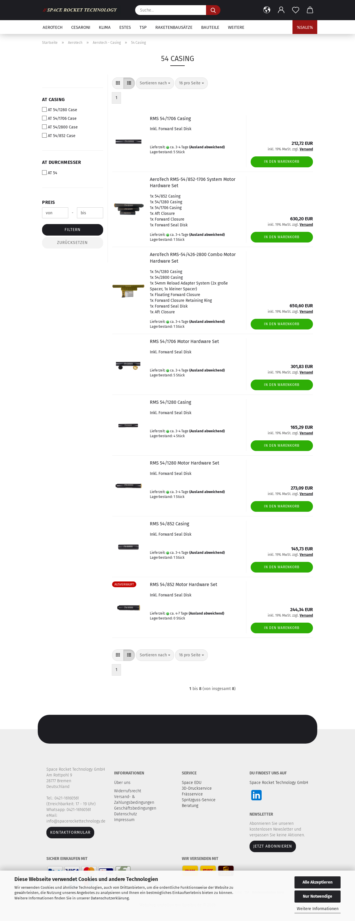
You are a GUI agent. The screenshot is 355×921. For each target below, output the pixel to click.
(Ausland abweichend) (207, 147)
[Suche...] (213, 10)
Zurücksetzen (72, 242)
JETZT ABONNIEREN (272, 846)
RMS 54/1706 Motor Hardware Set (184, 341)
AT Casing (53, 99)
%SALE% (305, 27)
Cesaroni (80, 27)
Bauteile (210, 27)
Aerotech (53, 27)
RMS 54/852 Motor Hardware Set (183, 584)
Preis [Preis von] (48, 202)
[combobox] (155, 83)
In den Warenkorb (281, 162)
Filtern (73, 229)
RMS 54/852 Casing (169, 523)
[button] (267, 10)
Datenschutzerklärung (110, 898)
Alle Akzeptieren (318, 882)
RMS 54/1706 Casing (170, 118)
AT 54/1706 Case (59, 118)
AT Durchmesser (61, 162)
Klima (105, 27)
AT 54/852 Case (58, 135)
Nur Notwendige (317, 896)
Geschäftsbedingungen (135, 808)
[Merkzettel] (295, 10)
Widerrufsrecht (128, 791)
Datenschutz (126, 814)
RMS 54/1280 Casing (170, 402)
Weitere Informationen (318, 908)
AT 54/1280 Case (59, 109)
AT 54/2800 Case (60, 127)
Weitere (236, 27)
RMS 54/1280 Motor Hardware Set (184, 463)
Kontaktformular (70, 832)
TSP (143, 27)
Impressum (124, 819)
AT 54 (49, 172)
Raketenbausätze (173, 27)
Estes (125, 27)
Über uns (122, 782)
